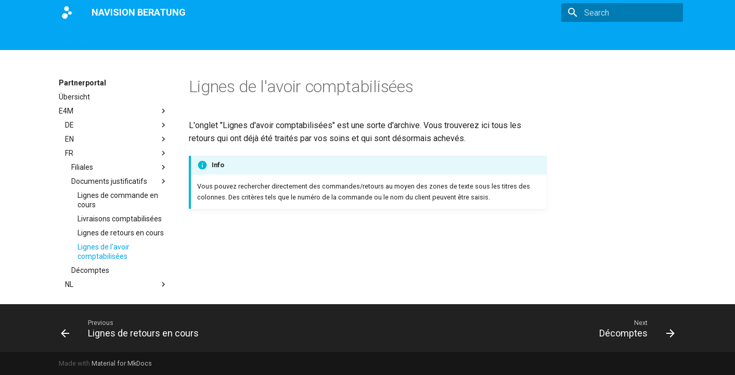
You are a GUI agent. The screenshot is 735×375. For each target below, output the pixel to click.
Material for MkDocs (122, 363)
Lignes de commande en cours (118, 200)
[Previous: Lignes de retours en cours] (133, 328)
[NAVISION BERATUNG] (67, 12)
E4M (272, 37)
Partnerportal (315, 37)
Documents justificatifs (119, 181)
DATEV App (181, 37)
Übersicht (74, 97)
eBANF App (232, 37)
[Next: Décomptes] (633, 328)
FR (116, 153)
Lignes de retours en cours (121, 233)
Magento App (126, 37)
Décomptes (90, 270)
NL (116, 284)
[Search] (622, 12)
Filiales (119, 167)
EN (116, 139)
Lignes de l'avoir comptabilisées (104, 251)
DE (116, 125)
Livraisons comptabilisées (120, 219)
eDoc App (75, 37)
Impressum (369, 37)
